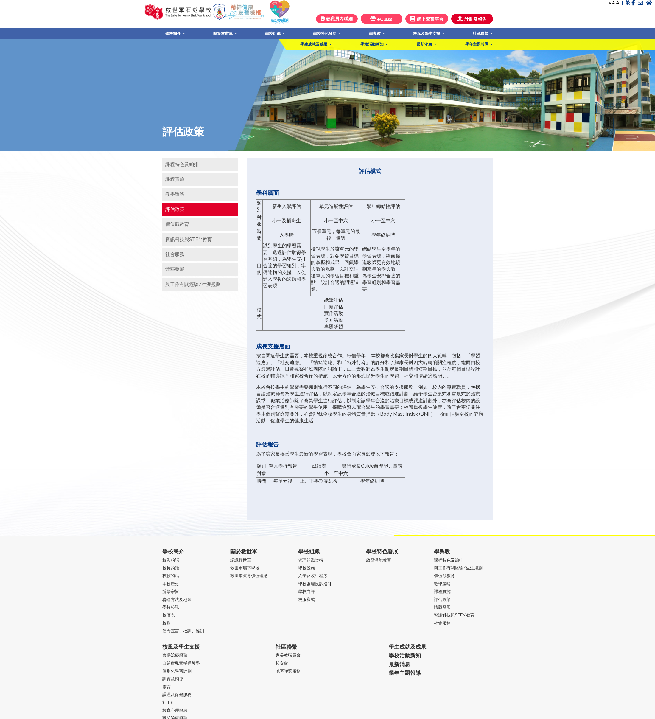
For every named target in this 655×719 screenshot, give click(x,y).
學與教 (375, 33)
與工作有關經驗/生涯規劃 (193, 284)
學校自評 (306, 591)
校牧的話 (170, 575)
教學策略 (174, 194)
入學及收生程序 (312, 575)
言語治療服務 (174, 655)
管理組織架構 (310, 560)
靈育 (166, 686)
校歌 (166, 622)
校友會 (282, 663)
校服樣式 (306, 599)
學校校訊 (170, 607)
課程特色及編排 (182, 164)
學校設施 (306, 567)
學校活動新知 (372, 44)
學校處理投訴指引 (315, 583)
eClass (381, 19)
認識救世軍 (240, 560)
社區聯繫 (480, 33)
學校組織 (273, 33)
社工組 (168, 702)
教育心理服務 (174, 710)
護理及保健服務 (177, 694)
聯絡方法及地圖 (177, 599)
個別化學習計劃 (177, 670)
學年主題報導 (476, 44)
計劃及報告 (472, 19)
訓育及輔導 (172, 678)
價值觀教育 (177, 224)
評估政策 (174, 209)
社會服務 (174, 254)
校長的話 (170, 567)
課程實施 (174, 179)
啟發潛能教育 (378, 560)
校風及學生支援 (426, 33)
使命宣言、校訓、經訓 (183, 630)
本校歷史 (170, 583)
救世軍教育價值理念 (249, 575)
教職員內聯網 (337, 18)
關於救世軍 (223, 33)
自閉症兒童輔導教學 (181, 663)
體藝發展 (174, 269)
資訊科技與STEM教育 (188, 239)
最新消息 (424, 44)
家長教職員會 (288, 655)
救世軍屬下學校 (244, 567)
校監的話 (170, 560)
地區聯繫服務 (288, 670)
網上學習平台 (427, 19)
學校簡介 (173, 33)
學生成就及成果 (313, 44)
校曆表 (168, 614)
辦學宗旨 (170, 591)
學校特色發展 (324, 33)
